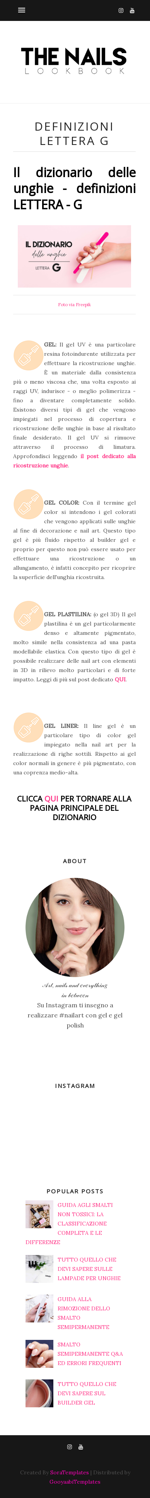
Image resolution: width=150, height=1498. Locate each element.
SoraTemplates (69, 1472)
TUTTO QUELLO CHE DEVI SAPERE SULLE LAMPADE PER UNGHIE (89, 1269)
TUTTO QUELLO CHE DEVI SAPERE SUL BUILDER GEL (87, 1393)
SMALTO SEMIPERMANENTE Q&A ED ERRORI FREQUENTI (90, 1354)
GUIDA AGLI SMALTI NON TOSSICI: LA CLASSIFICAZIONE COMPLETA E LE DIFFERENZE (69, 1224)
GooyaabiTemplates (75, 1481)
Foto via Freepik (74, 304)
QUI (120, 679)
